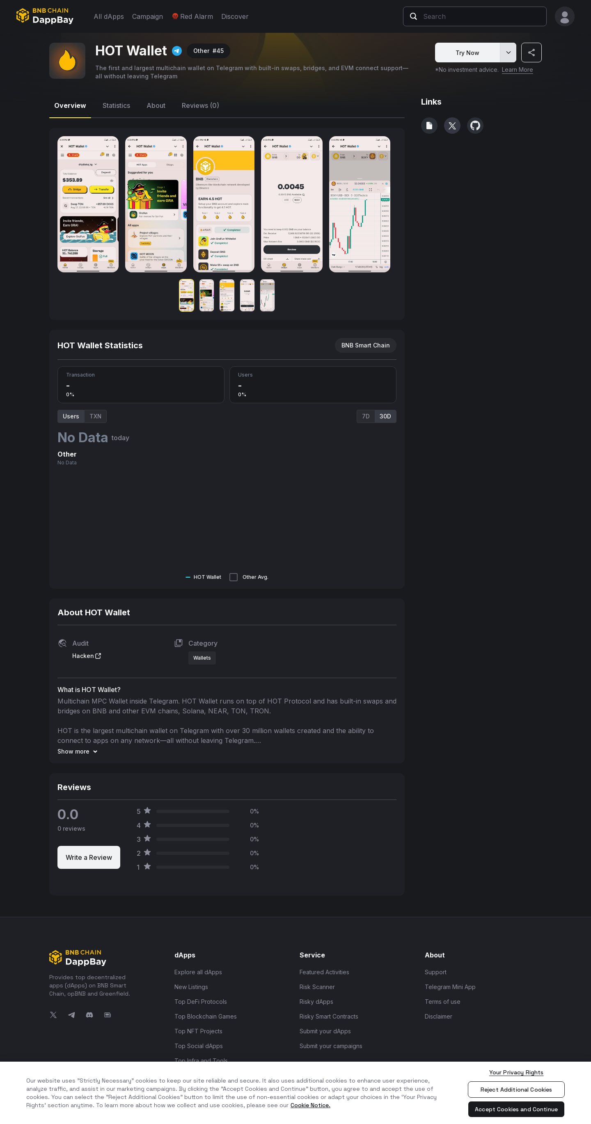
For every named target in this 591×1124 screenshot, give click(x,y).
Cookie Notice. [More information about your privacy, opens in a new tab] (310, 1105)
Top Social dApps (198, 1045)
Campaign (147, 16)
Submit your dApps (325, 1031)
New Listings (191, 986)
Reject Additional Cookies (516, 1089)
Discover (235, 16)
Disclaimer (438, 1016)
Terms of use (442, 1001)
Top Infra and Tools (201, 1060)
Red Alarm (192, 16)
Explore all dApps (198, 972)
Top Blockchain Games (205, 1016)
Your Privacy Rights (516, 1072)
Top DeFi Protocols (200, 1001)
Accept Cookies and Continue (516, 1109)
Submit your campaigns (331, 1045)
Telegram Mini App (450, 986)
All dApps (109, 16)
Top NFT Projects (198, 1031)
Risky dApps (316, 1001)
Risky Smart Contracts (329, 1016)
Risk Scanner (317, 986)
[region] (295, 1093)
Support (436, 972)
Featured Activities (324, 972)
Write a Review (89, 857)
